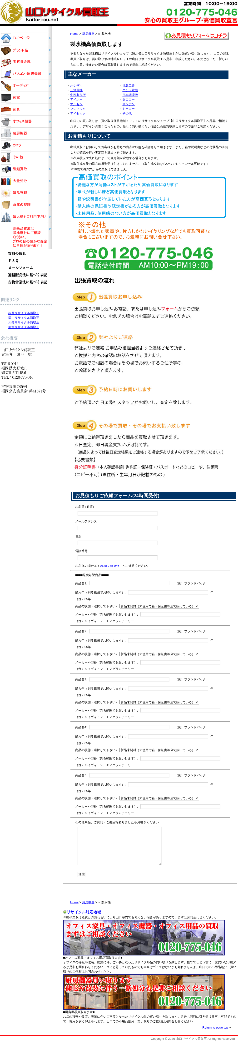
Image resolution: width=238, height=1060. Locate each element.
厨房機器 (88, 33)
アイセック (78, 113)
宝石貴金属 (26, 62)
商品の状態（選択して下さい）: (137, 606)
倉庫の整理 (26, 205)
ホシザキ (76, 85)
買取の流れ (26, 253)
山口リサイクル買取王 (26, 38)
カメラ (26, 145)
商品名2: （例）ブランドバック (140, 631)
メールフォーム (26, 267)
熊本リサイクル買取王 (23, 327)
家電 (26, 98)
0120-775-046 (109, 566)
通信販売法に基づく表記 (26, 275)
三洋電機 (76, 90)
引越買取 (26, 169)
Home (74, 33)
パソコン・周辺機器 (26, 74)
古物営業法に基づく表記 (26, 282)
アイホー (76, 99)
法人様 (26, 217)
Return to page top (215, 1027)
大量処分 (26, 181)
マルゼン (76, 104)
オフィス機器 (26, 121)
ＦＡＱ (26, 260)
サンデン (128, 104)
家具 (26, 110)
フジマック (78, 109)
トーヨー (128, 109)
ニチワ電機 (130, 90)
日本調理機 (130, 95)
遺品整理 (26, 193)
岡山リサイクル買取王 (23, 318)
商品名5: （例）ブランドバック (140, 775)
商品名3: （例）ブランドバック (140, 679)
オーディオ (26, 86)
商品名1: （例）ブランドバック (140, 583)
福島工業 (128, 85)
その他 (127, 113)
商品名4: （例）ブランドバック (140, 727)
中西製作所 (78, 95)
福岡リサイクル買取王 (23, 313)
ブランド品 (26, 50)
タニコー (128, 99)
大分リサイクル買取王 (23, 322)
